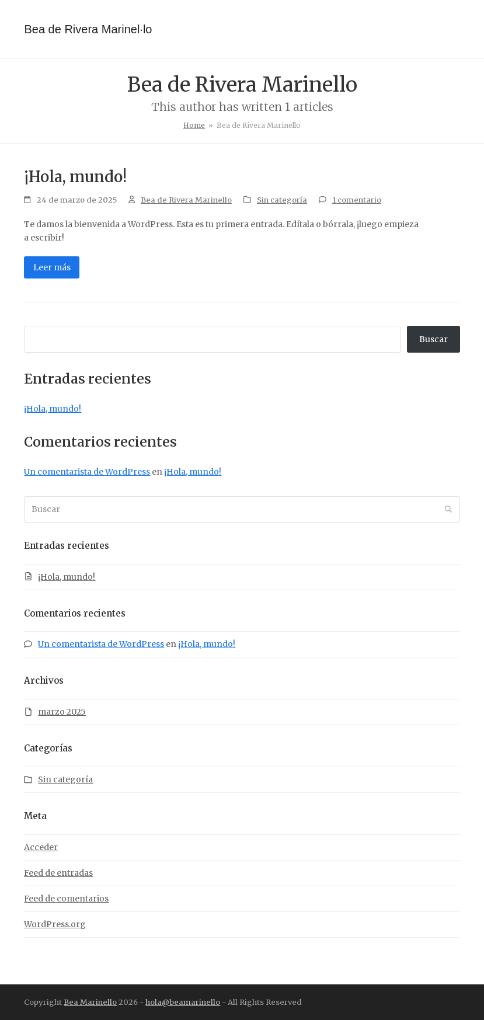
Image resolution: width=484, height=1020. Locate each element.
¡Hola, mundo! (75, 177)
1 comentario (356, 200)
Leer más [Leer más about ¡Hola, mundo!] (52, 267)
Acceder (41, 847)
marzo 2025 (62, 711)
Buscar (433, 339)
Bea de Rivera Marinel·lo (88, 29)
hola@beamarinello (182, 1002)
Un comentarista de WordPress (87, 472)
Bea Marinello (90, 1002)
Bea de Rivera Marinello (186, 200)
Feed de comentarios (66, 898)
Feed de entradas (58, 873)
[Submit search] (448, 510)
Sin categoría (282, 200)
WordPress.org (55, 924)
